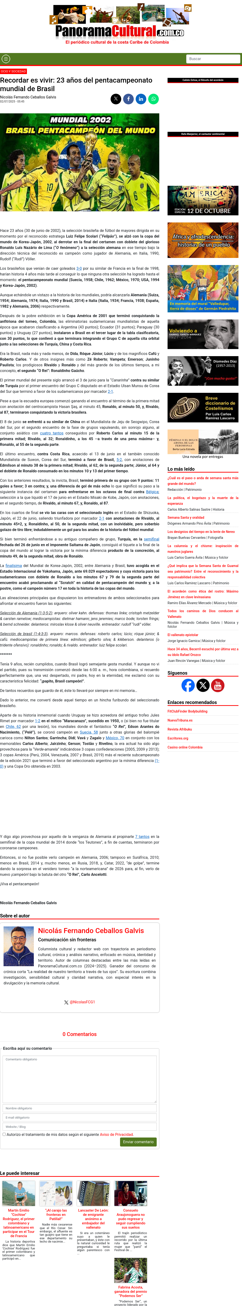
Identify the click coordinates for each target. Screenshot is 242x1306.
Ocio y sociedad (13, 71)
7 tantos (142, 836)
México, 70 (115, 738)
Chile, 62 (13, 726)
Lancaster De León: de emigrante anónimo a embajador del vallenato (93, 1219)
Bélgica (152, 492)
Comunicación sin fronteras (67, 940)
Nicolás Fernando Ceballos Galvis (28, 97)
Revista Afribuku (180, 729)
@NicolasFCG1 (82, 1002)
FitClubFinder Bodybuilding (187, 711)
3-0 (79, 268)
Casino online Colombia (185, 747)
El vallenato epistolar (183, 635)
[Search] (213, 58)
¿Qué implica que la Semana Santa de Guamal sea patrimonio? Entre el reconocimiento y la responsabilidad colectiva (203, 571)
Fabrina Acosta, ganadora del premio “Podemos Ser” (130, 1291)
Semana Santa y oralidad (186, 517)
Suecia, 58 (89, 732)
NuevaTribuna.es (180, 720)
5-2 (119, 459)
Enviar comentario (138, 1142)
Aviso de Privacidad (116, 1134)
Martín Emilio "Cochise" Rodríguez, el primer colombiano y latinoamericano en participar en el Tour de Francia (19, 1223)
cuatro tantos (52, 433)
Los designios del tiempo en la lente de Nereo (201, 532)
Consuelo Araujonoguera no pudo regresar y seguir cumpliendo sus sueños (130, 1219)
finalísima (13, 565)
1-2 (37, 721)
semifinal (151, 539)
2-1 (110, 391)
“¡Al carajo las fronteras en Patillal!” (56, 1214)
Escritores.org (178, 738)
